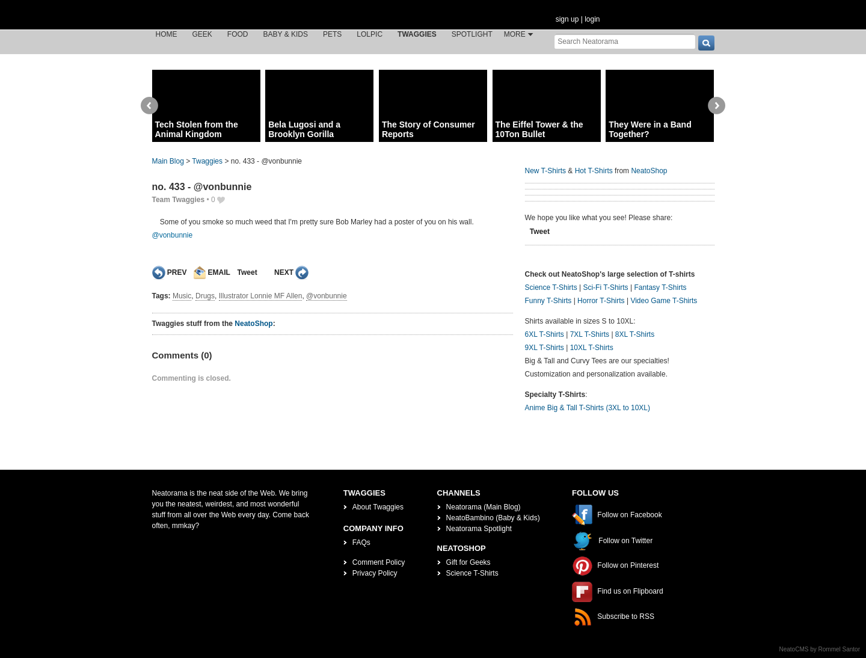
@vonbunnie (172, 235)
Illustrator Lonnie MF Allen (260, 296)
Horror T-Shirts (600, 301)
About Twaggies (378, 507)
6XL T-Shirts (544, 334)
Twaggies (417, 34)
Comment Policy (378, 562)
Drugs (205, 296)
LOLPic (369, 34)
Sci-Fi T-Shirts (605, 287)
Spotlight (472, 34)
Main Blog (168, 161)
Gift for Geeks (468, 562)
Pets (332, 34)
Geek (202, 34)
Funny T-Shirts (548, 301)
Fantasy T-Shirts (660, 287)
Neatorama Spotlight (479, 528)
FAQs (361, 542)
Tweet (247, 272)
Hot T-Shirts (594, 171)
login (592, 19)
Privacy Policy (375, 573)
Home (166, 34)
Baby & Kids (285, 34)
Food (237, 34)
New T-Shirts (545, 171)
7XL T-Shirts (589, 334)
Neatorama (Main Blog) (483, 507)
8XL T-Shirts (634, 334)
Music (182, 296)
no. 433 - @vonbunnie (202, 187)
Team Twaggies (178, 199)
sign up (567, 19)
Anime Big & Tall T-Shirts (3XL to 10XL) (588, 408)
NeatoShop (253, 323)
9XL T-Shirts (544, 347)
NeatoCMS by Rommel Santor (820, 649)
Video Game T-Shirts (663, 301)
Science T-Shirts (551, 287)
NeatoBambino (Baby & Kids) (493, 518)
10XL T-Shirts (591, 347)
